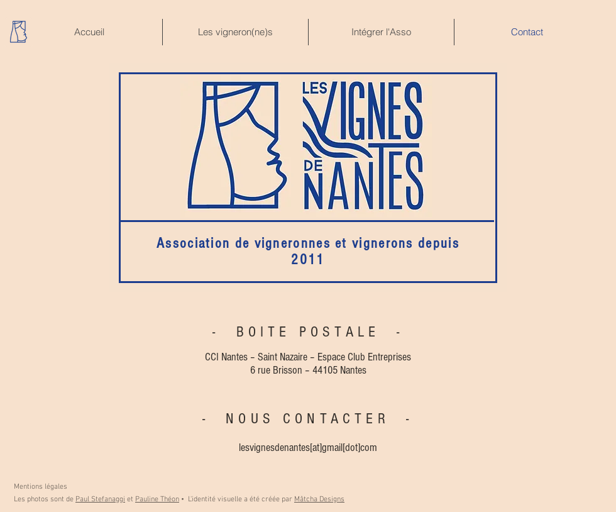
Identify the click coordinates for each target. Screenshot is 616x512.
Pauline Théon (157, 499)
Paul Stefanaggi (100, 499)
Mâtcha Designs (319, 499)
